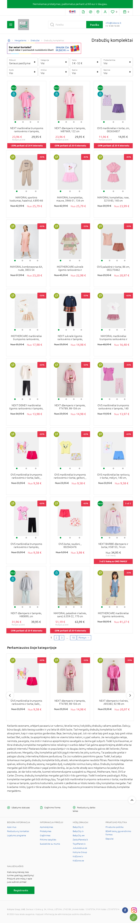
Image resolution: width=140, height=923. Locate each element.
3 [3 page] (62, 637)
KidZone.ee (78, 860)
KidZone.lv (78, 856)
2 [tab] (23, 122)
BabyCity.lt (78, 827)
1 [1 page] (51, 637)
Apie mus (11, 827)
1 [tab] (15, 122)
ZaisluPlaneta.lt (80, 839)
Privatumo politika (114, 827)
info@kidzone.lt (113, 23)
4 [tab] (38, 122)
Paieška (94, 24)
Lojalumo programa (16, 835)
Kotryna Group (80, 852)
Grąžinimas (45, 835)
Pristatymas (45, 831)
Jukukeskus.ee (80, 848)
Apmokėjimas (46, 827)
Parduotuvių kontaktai (18, 831)
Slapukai (110, 838)
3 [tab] (30, 122)
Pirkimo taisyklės (48, 839)
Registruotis (21, 890)
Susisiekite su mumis (50, 844)
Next (130, 695)
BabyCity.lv (78, 831)
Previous (9, 695)
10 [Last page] (73, 637)
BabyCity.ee (79, 835)
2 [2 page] (56, 637)
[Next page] (84, 637)
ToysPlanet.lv (79, 844)
